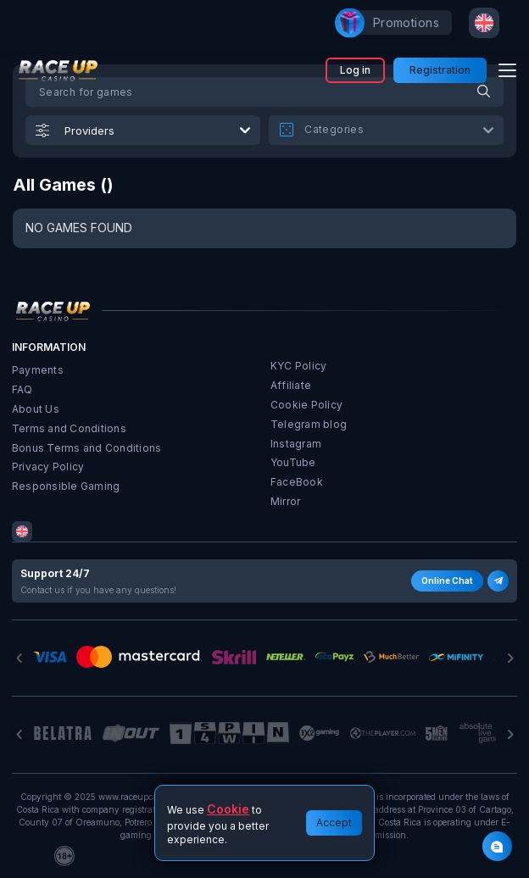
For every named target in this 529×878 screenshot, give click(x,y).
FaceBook (296, 481)
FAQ (22, 389)
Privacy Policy (48, 466)
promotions (397, 23)
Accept (334, 822)
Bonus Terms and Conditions (86, 448)
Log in (355, 70)
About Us (35, 409)
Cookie (228, 809)
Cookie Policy (306, 404)
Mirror (285, 501)
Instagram (295, 443)
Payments (38, 370)
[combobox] (484, 23)
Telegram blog (308, 424)
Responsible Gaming (66, 486)
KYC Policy (298, 365)
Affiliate (290, 385)
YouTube (293, 462)
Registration (440, 70)
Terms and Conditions (69, 428)
